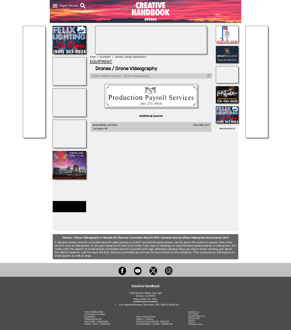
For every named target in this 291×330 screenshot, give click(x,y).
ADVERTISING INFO (196, 316)
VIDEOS (191, 322)
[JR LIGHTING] (69, 178)
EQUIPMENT (90, 317)
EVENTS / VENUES (144, 319)
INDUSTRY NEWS (195, 324)
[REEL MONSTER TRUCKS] (69, 84)
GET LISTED (193, 314)
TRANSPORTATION (93, 319)
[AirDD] (227, 82)
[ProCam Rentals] (151, 53)
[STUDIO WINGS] (69, 115)
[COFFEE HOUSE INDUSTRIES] (227, 102)
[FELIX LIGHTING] (69, 53)
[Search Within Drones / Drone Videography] (151, 76)
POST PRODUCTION (145, 317)
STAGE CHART (194, 318)
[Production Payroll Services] (151, 106)
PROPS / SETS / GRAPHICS (97, 324)
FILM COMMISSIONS (93, 312)
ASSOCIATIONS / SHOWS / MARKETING (154, 324)
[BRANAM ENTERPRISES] (257, 136)
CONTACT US (193, 312)
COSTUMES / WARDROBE (96, 322)
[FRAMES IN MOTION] (69, 147)
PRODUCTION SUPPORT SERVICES (152, 322)
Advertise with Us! (227, 129)
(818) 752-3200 (149, 299)
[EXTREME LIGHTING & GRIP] (227, 42)
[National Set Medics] (34, 136)
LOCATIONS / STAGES (94, 314)
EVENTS (191, 320)
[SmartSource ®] (227, 62)
